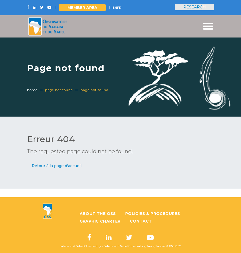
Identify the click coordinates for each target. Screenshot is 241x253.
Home (32, 90)
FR (119, 8)
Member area (82, 7)
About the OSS (98, 213)
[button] (56, 166)
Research (194, 7)
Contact (141, 221)
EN (115, 8)
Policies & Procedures (152, 213)
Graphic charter (100, 221)
